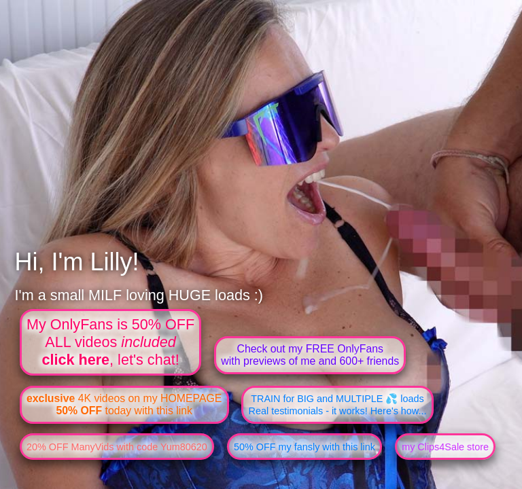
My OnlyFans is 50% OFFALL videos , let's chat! (110, 342)
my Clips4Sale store (445, 446)
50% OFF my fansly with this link (304, 446)
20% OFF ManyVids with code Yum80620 (117, 446)
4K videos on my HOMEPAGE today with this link (124, 404)
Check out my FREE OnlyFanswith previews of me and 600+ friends (310, 355)
